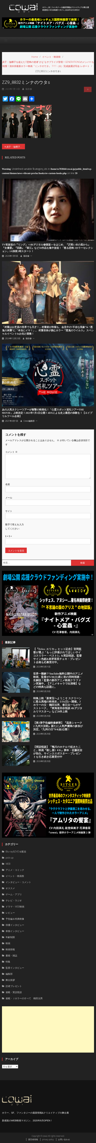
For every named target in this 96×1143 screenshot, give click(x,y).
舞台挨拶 (10, 980)
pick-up (10, 857)
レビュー (10, 912)
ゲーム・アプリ (14, 894)
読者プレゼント (14, 986)
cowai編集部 (29, 421)
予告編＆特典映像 (15, 918)
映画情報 (10, 949)
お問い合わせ (64, 1139)
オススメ (10, 888)
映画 (8, 943)
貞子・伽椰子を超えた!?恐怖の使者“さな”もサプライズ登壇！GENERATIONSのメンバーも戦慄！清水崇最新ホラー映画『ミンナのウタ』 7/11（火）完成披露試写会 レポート (15, 146)
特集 (8, 961)
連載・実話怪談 (14, 992)
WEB (8, 863)
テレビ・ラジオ (14, 900)
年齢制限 (10, 937)
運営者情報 (33, 1139)
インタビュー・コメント (18, 882)
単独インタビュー (15, 931)
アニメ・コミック (15, 869)
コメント (11, 451)
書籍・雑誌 (11, 955)
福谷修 (26, 256)
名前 (7, 484)
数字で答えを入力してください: (14, 526)
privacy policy (48, 1139)
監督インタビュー (15, 967)
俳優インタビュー (15, 924)
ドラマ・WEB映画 (15, 906)
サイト (8, 511)
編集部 (9, 973)
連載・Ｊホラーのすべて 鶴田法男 (24, 998)
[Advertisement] (48, 1029)
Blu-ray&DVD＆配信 (16, 851)
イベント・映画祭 (15, 876)
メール (8, 497)
